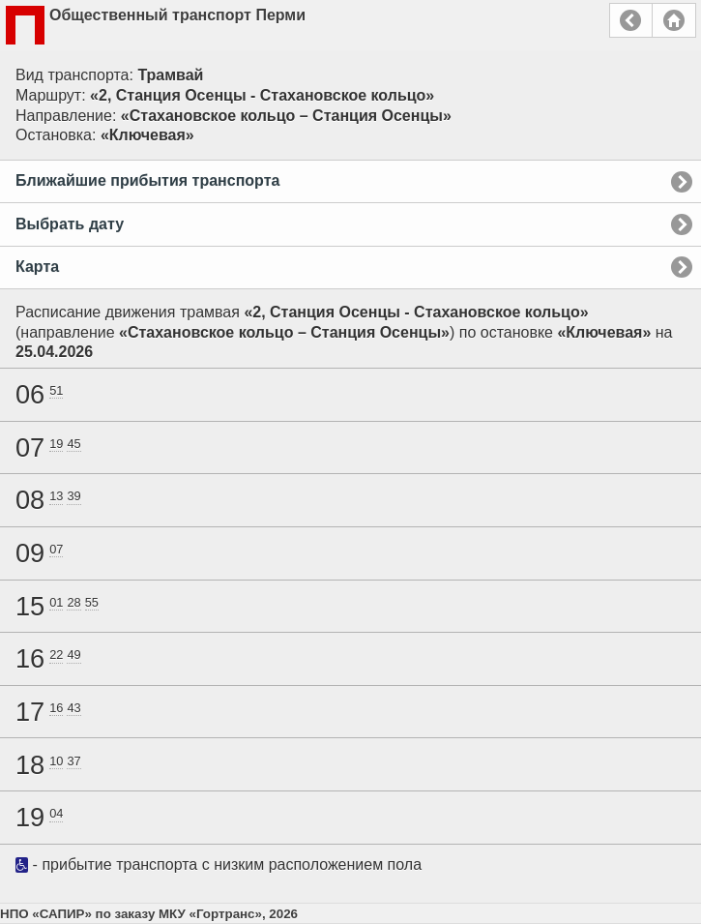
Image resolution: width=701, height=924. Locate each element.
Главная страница (674, 20)
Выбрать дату (69, 224)
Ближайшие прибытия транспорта (147, 180)
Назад (631, 20)
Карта (37, 266)
